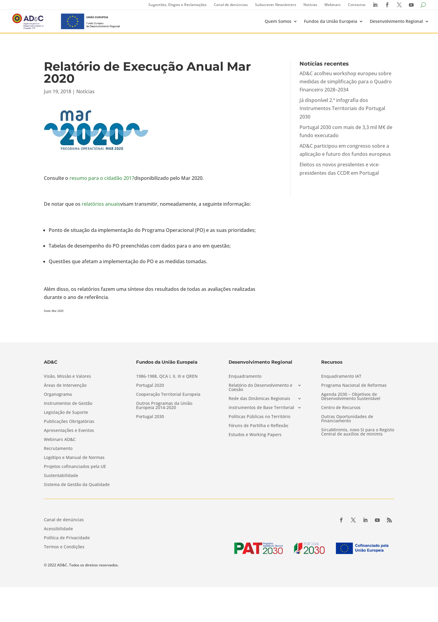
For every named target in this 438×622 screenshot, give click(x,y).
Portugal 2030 (150, 416)
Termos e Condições (64, 547)
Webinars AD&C (60, 439)
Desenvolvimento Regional (396, 21)
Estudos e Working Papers (255, 435)
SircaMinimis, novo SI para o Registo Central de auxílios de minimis (357, 432)
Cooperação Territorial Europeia (168, 394)
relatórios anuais (101, 204)
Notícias (310, 4)
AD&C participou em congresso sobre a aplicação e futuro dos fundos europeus (345, 150)
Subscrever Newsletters (275, 4)
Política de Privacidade (67, 538)
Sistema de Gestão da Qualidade (77, 484)
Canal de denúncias (231, 4)
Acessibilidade (58, 529)
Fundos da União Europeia (330, 21)
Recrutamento (58, 448)
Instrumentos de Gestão (68, 403)
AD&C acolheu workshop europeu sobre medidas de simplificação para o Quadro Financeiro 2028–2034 (346, 81)
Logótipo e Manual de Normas (74, 457)
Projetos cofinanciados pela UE (75, 466)
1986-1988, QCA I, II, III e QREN (167, 376)
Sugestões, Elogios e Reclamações (177, 4)
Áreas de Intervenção (65, 385)
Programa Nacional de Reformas (354, 385)
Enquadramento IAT (341, 376)
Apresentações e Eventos (69, 430)
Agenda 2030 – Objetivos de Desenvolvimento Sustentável (350, 396)
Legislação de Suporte (66, 412)
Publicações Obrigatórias (69, 421)
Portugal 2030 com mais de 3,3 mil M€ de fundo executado (346, 131)
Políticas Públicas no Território (259, 416)
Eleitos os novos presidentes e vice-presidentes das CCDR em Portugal (340, 168)
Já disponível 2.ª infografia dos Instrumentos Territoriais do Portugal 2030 (342, 108)
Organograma (58, 394)
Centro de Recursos (340, 407)
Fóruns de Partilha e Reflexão (258, 425)
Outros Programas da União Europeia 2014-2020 (164, 405)
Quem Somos (278, 21)
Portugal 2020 (150, 385)
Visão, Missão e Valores (67, 376)
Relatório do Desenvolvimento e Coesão (260, 387)
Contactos (357, 4)
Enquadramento (245, 376)
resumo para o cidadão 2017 (101, 178)
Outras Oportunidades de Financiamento (347, 418)
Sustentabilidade (61, 475)
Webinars (332, 4)
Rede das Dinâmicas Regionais (259, 398)
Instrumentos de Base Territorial (261, 407)
